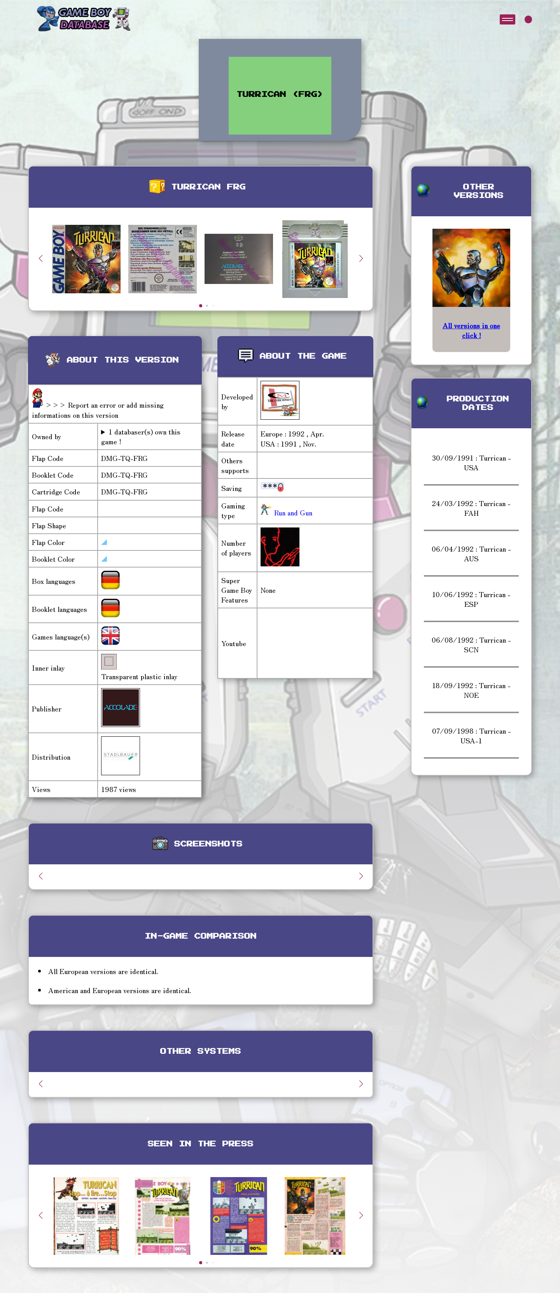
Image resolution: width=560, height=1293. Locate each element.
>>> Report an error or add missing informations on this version (98, 409)
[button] (361, 258)
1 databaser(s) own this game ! (140, 436)
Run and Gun (292, 512)
